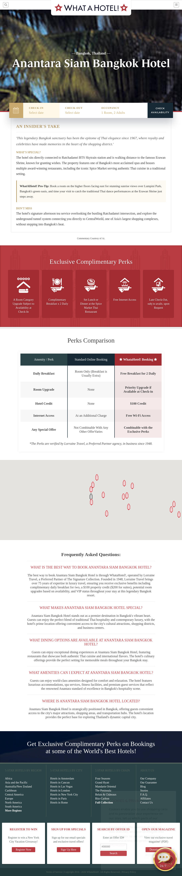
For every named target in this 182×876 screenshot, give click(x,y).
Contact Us (146, 802)
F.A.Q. (144, 794)
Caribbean (11, 790)
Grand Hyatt (102, 782)
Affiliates (145, 798)
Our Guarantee (148, 782)
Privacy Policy (129, 872)
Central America (14, 794)
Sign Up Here (68, 849)
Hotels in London (60, 790)
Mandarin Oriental (105, 786)
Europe (9, 798)
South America (13, 806)
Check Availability (160, 110)
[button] (91, 496)
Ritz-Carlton (102, 798)
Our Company (148, 778)
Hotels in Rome (59, 802)
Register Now (23, 849)
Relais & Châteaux (106, 794)
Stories (144, 790)
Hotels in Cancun (60, 782)
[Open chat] (165, 859)
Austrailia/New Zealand (18, 786)
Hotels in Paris (58, 798)
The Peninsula (103, 790)
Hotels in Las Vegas (61, 786)
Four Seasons (102, 778)
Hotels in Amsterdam (62, 778)
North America (13, 802)
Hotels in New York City (64, 794)
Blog (143, 786)
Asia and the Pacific (16, 782)
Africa (8, 778)
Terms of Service (54, 872)
